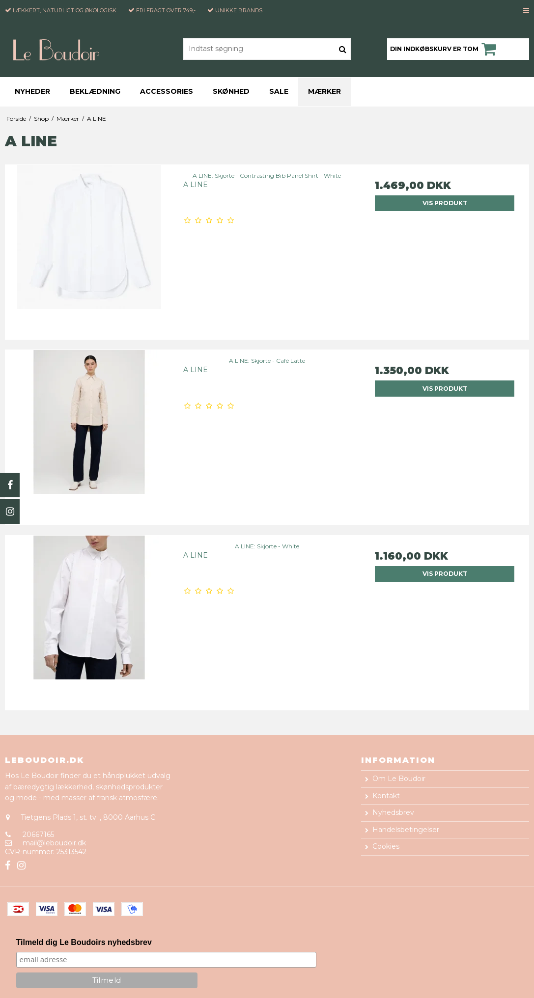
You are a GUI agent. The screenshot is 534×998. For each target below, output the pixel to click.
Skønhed (231, 91)
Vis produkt (444, 203)
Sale (278, 91)
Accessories (166, 91)
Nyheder (32, 91)
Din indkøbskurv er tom (444, 49)
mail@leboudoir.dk (54, 842)
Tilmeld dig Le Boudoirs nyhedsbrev (84, 942)
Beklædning (95, 91)
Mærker (324, 91)
